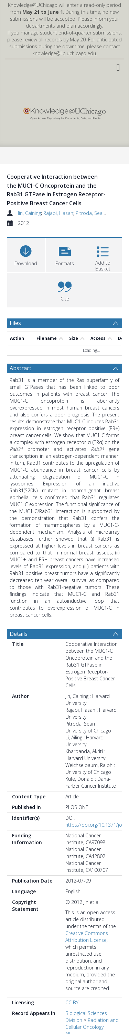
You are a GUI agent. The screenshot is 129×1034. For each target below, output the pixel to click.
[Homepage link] (64, 112)
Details (19, 634)
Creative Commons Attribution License (86, 936)
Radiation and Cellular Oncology (92, 1023)
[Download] (26, 254)
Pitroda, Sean (90, 213)
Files (15, 323)
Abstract (20, 368)
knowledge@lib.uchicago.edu (64, 53)
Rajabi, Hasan (58, 213)
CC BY (71, 1002)
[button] (65, 254)
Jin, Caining (29, 213)
